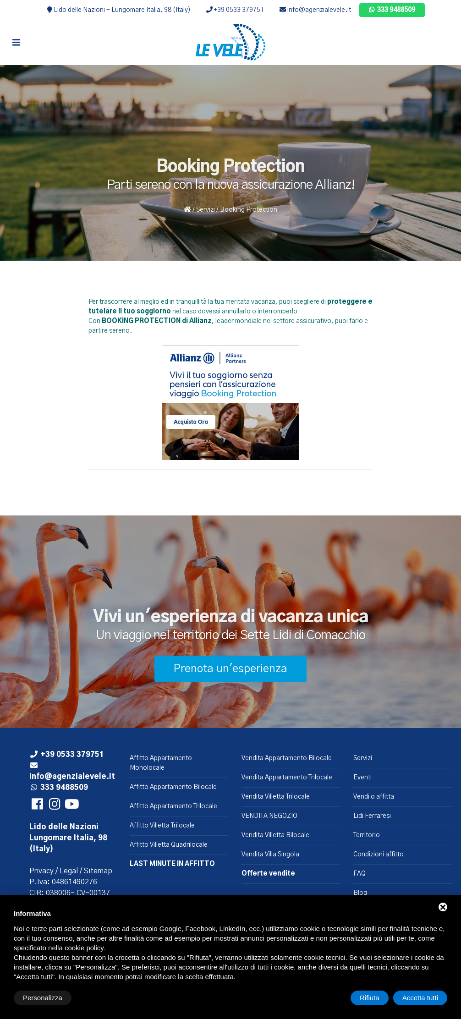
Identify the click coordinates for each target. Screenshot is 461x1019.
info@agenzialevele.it (315, 10)
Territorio (366, 835)
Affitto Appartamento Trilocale (173, 806)
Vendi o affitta (373, 797)
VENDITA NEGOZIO (269, 816)
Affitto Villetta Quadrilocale (169, 845)
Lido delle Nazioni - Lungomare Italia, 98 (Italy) (119, 10)
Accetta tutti (420, 998)
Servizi (205, 210)
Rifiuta (369, 998)
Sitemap (98, 871)
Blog (360, 893)
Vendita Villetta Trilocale (275, 797)
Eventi (362, 777)
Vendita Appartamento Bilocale (286, 758)
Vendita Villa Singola (270, 854)
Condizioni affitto (378, 854)
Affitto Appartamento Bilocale (173, 787)
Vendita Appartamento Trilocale (286, 777)
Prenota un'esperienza (230, 668)
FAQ (359, 874)
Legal (69, 871)
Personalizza (42, 998)
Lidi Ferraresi (372, 816)
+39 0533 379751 (235, 10)
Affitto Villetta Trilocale (162, 825)
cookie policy (84, 948)
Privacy (41, 871)
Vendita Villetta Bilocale (275, 835)
